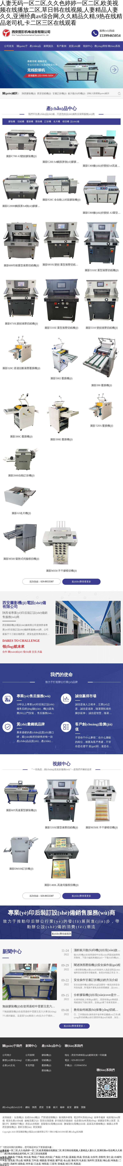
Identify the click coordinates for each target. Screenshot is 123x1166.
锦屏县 (27, 1161)
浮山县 (19, 1161)
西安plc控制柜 (32, 1124)
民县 (79, 1157)
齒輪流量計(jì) (32, 1121)
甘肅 (48, 1107)
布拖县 (114, 1161)
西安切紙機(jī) (44, 93)
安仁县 (110, 1157)
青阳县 (45, 1164)
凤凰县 (77, 1164)
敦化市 (74, 1161)
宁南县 (19, 1157)
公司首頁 (9, 46)
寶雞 (83, 1107)
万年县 (35, 1161)
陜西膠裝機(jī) (29, 93)
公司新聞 (29, 1055)
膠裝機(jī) (46, 1055)
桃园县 (43, 1161)
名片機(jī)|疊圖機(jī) (57, 128)
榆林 (62, 1107)
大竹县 (64, 1157)
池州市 (90, 1161)
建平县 (59, 1161)
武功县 (48, 1157)
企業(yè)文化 (8, 1066)
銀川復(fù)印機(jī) (76, 93)
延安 (69, 1107)
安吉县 (86, 1157)
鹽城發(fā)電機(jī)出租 (75, 1124)
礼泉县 (82, 1161)
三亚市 (53, 1164)
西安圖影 (37, 1127)
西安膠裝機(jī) (9, 1127)
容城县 (61, 1164)
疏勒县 (21, 1164)
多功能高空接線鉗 (64, 1121)
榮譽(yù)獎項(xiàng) (12, 1060)
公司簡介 (6, 1055)
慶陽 (76, 1107)
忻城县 (51, 1161)
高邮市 (13, 1164)
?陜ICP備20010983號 (58, 1132)
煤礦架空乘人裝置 (107, 1121)
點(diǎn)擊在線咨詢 (61, 934)
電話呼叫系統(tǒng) (83, 1118)
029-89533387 (47, 581)
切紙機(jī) (46, 1060)
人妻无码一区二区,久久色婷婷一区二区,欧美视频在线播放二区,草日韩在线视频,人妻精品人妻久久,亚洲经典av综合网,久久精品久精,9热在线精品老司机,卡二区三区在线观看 (61, 13)
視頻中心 (88, 46)
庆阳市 (102, 1157)
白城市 (118, 1157)
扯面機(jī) (19, 1118)
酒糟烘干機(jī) (17, 1124)
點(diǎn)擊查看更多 (81, 581)
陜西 (34, 1107)
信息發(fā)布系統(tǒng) (85, 1121)
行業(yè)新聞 (31, 1060)
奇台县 (27, 1157)
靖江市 (69, 1164)
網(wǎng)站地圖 (76, 1132)
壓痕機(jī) (46, 1071)
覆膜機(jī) (46, 1066)
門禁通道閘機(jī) (49, 1118)
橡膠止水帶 (112, 1124)
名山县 (66, 1161)
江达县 (37, 1164)
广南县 (40, 1157)
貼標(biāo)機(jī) (32, 1118)
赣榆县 (11, 1157)
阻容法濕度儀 (47, 1121)
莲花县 (11, 1161)
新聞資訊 (48, 46)
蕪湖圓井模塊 (66, 1118)
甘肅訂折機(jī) (59, 93)
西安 (41, 1107)
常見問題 (29, 1066)
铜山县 (106, 1161)
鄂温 (34, 1157)
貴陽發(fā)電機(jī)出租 (52, 1124)
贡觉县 (98, 1161)
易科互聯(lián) (25, 1127)
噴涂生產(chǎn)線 (15, 1121)
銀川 (55, 1107)
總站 (27, 1107)
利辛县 (29, 1164)
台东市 (94, 1157)
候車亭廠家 (100, 1118)
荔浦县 (72, 1157)
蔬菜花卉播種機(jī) (96, 1124)
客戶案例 (61, 46)
